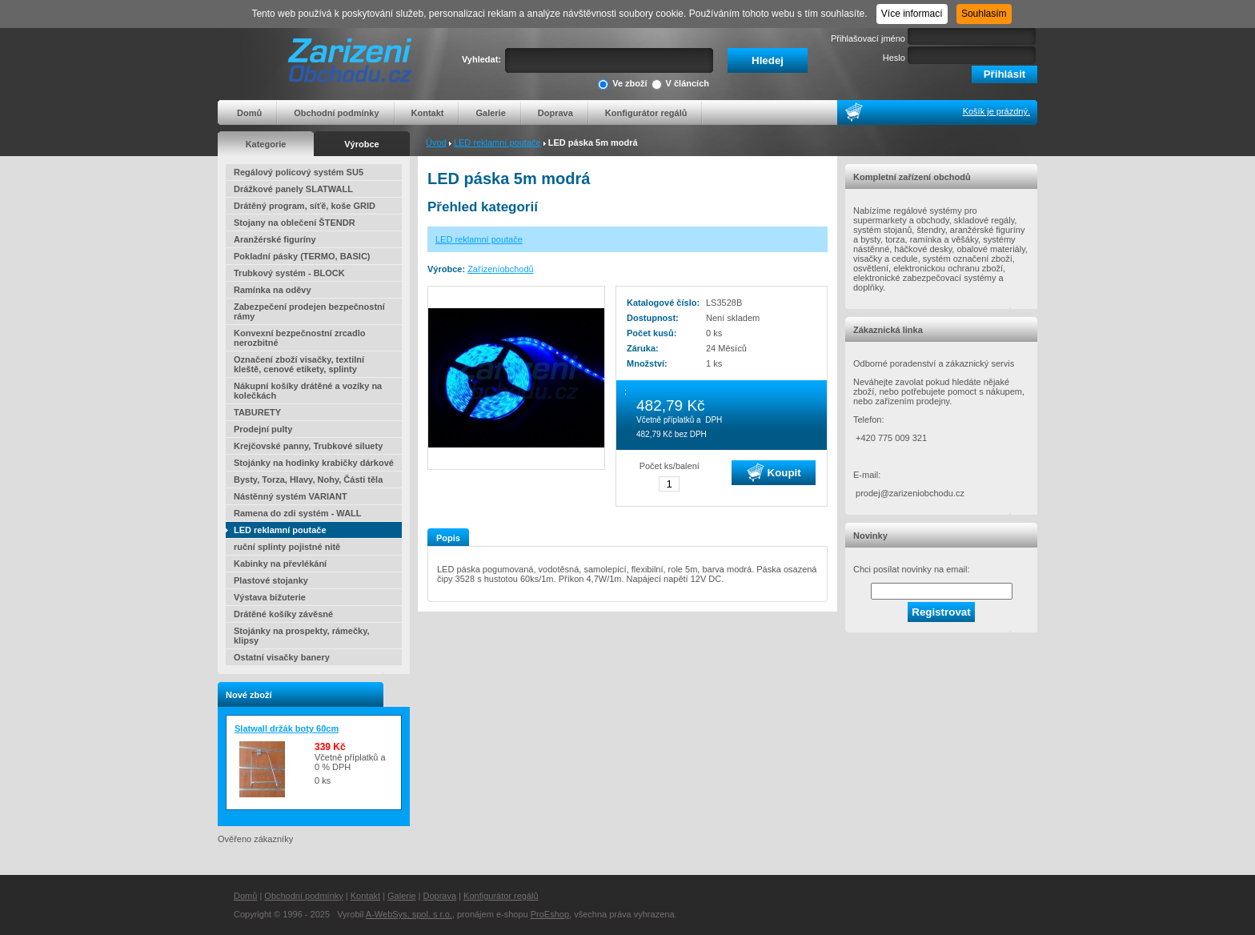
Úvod (436, 142)
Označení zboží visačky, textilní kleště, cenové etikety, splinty (299, 364)
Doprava (555, 113)
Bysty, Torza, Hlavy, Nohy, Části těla (308, 479)
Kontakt (427, 113)
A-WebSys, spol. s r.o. (409, 914)
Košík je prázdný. (996, 111)
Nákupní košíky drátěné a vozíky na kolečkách (308, 390)
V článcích (680, 84)
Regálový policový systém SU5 (298, 172)
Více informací (912, 13)
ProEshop (550, 914)
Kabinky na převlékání (280, 563)
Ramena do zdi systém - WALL (298, 513)
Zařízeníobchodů (500, 269)
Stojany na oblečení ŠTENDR (294, 222)
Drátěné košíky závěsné (283, 614)
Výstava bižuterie (270, 597)
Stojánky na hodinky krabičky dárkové (314, 463)
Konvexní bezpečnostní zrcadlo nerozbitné (299, 337)
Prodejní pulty (263, 429)
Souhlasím (984, 13)
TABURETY (257, 412)
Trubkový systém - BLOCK (289, 273)
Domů (249, 113)
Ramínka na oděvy (272, 290)
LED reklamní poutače (497, 142)
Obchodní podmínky (336, 113)
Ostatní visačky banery (282, 657)
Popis (448, 538)
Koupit (774, 472)
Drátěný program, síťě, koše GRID (304, 206)
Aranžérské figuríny (275, 239)
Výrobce (361, 144)
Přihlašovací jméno (868, 38)
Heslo (894, 57)
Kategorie (266, 144)
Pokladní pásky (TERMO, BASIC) (302, 256)
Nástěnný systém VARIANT (290, 496)
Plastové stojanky (271, 580)
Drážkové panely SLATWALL (293, 189)
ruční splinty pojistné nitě (287, 547)
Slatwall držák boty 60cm (287, 728)
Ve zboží (622, 84)
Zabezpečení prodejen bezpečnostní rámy (309, 311)
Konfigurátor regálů (646, 113)
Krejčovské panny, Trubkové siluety (308, 446)
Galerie (490, 113)
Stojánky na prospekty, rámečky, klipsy (302, 635)
